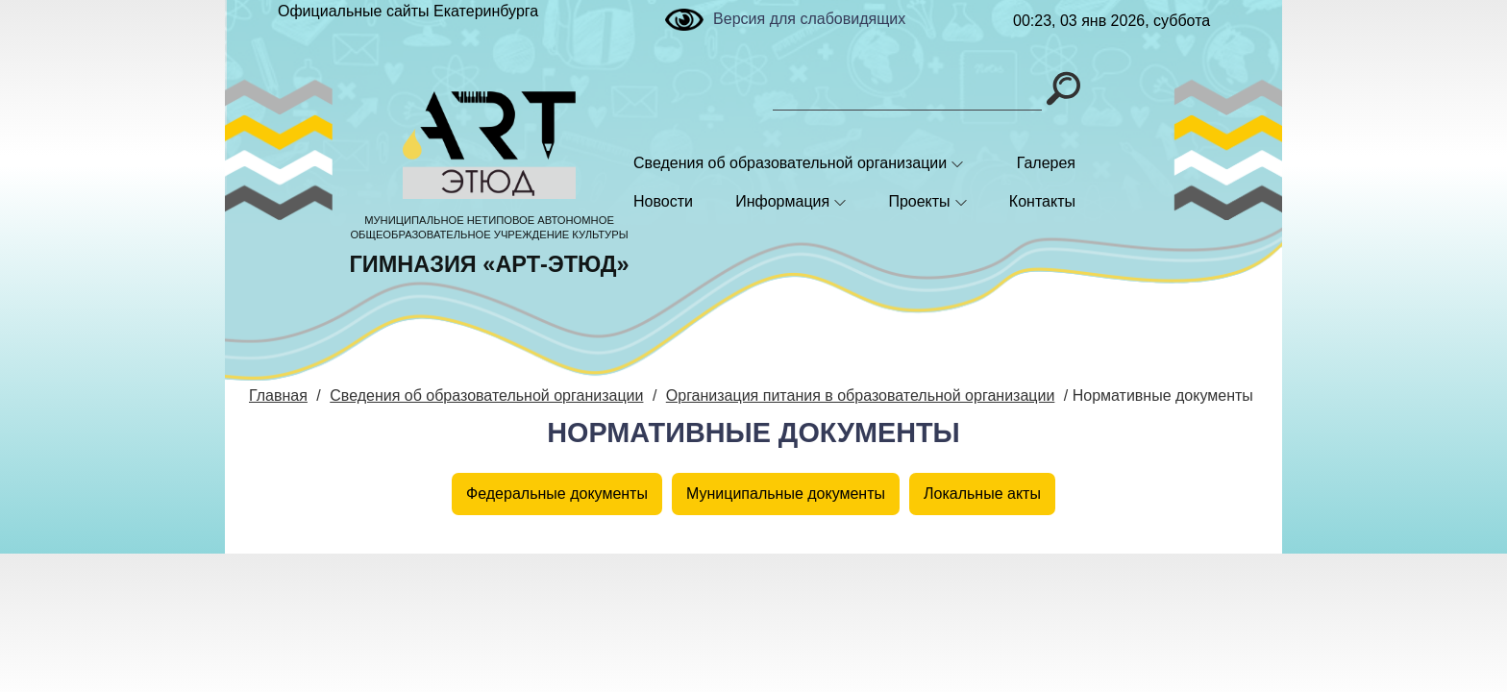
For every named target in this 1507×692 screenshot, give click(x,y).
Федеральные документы (557, 493)
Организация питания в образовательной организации (860, 395)
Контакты (1042, 201)
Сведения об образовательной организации (790, 163)
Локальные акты (982, 493)
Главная (278, 395)
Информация (782, 201)
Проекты (919, 201)
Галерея (1046, 163)
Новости (663, 201)
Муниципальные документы (785, 493)
